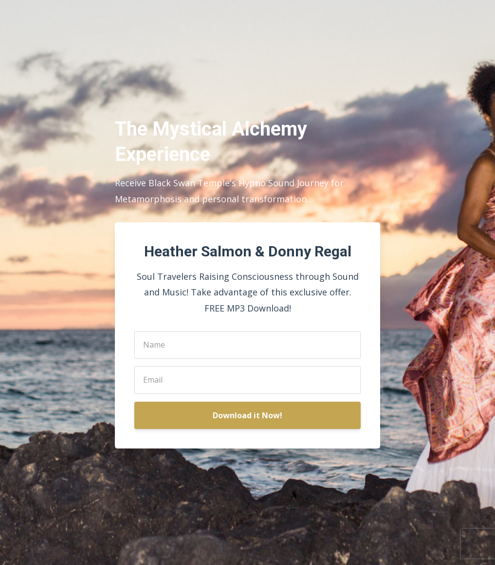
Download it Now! (247, 415)
